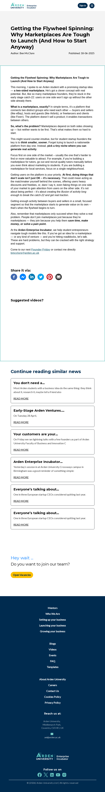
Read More (21, 398)
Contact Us (52, 690)
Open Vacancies (22, 574)
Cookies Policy (52, 696)
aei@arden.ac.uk (52, 737)
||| (92, 6)
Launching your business (52, 625)
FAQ (52, 661)
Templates (52, 666)
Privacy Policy (53, 702)
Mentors (52, 607)
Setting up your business (52, 619)
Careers (52, 685)
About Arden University (52, 679)
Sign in (82, 5)
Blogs (52, 643)
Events (52, 655)
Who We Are (52, 613)
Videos (52, 649)
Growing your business (52, 631)
